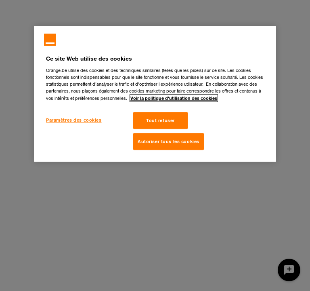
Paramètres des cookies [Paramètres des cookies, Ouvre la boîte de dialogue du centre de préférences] (74, 120)
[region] (155, 94)
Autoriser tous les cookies (168, 141)
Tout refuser (160, 120)
